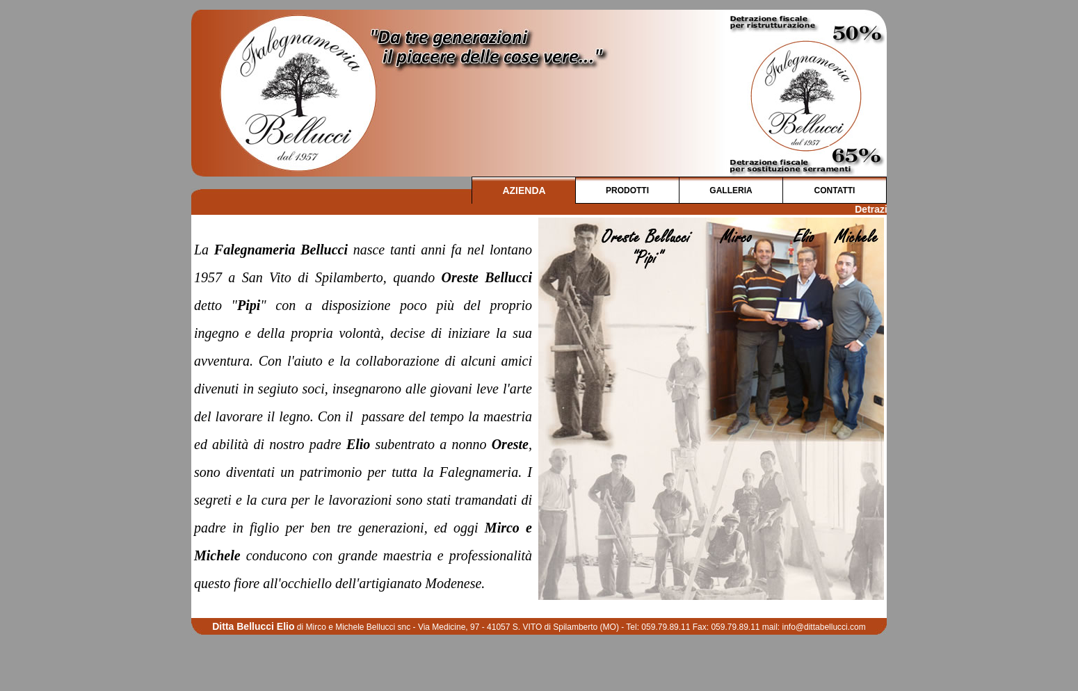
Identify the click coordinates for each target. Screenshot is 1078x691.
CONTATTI (834, 190)
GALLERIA (730, 190)
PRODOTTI (627, 190)
